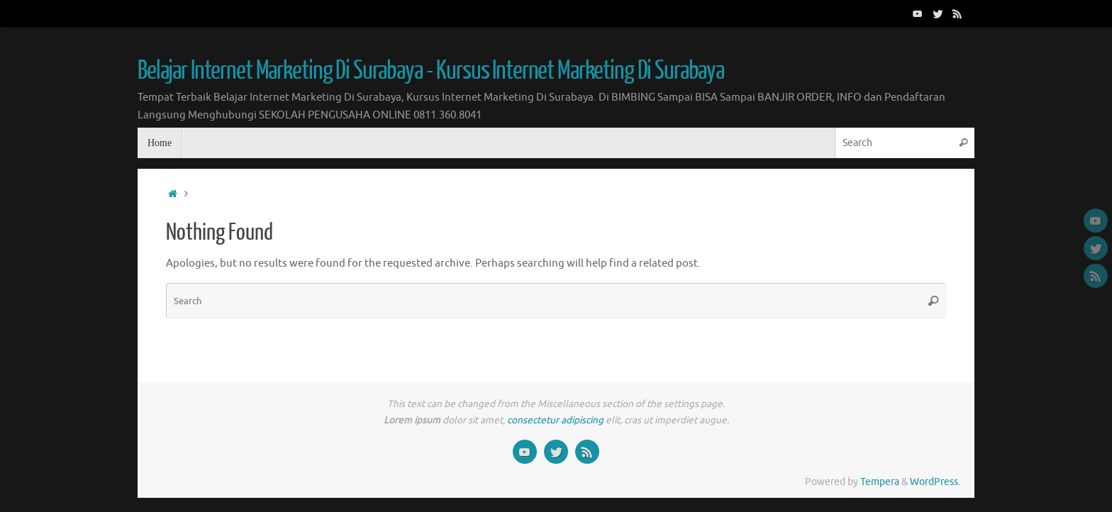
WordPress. (935, 482)
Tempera (879, 482)
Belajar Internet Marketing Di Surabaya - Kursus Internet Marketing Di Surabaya (431, 71)
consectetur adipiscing (555, 420)
